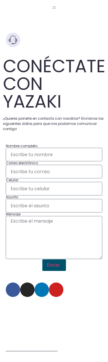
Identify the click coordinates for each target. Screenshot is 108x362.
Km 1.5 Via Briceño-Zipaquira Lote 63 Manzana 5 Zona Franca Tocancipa (47, 322)
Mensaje (13, 214)
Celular (12, 180)
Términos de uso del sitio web (32, 349)
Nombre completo (21, 146)
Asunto (12, 197)
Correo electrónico (22, 163)
